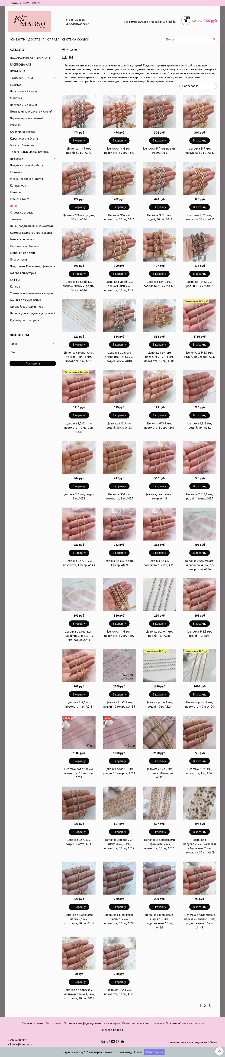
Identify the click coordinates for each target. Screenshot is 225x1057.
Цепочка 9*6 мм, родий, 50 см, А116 (79, 217)
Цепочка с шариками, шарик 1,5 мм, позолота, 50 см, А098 (119, 919)
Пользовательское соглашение (143, 1023)
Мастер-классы (112, 1029)
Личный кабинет (32, 1023)
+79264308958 (75, 19)
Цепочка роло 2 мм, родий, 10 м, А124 (159, 704)
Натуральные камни (23, 104)
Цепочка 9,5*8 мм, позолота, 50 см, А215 (200, 217)
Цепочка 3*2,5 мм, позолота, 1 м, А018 (78, 704)
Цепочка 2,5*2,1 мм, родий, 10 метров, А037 (200, 354)
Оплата (53, 39)
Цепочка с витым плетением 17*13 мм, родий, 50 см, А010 (119, 357)
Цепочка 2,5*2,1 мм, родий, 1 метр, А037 (199, 496)
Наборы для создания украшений (32, 313)
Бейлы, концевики (22, 239)
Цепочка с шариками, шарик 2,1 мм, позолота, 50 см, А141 (79, 919)
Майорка (16, 98)
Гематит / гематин (22, 145)
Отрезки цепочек (21, 212)
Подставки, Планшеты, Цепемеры (33, 266)
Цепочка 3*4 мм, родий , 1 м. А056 (79, 496)
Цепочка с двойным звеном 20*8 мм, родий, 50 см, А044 (79, 286)
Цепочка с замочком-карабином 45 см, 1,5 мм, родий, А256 (199, 565)
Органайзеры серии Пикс (26, 306)
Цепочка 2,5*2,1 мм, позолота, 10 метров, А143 (79, 427)
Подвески (16, 158)
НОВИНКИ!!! (17, 71)
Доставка (36, 39)
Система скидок (75, 39)
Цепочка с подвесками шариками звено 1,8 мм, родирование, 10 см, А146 (200, 921)
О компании (54, 1023)
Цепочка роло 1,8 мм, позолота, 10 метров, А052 (79, 773)
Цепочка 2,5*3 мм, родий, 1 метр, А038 (79, 842)
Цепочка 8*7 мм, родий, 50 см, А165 (159, 150)
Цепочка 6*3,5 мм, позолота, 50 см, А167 (159, 425)
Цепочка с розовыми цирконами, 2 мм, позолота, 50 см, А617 (119, 844)
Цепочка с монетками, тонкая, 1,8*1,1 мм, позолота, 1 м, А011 (79, 357)
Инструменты (19, 259)
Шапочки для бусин (23, 252)
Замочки (16, 219)
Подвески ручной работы (27, 165)
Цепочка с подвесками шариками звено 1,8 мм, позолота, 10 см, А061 (79, 994)
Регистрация (154, 1052)
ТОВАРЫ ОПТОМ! (22, 77)
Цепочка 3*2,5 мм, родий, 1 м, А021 (199, 633)
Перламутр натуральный (26, 118)
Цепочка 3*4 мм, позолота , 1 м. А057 (119, 496)
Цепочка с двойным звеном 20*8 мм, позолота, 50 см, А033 (119, 286)
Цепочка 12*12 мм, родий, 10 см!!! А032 (199, 284)
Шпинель (16, 172)
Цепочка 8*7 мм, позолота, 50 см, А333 (200, 150)
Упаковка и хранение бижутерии (31, 293)
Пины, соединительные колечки (31, 226)
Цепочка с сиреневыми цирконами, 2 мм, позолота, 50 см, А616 (159, 844)
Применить (32, 363)
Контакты (17, 39)
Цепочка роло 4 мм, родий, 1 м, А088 (159, 633)
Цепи (13, 205)
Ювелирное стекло (23, 131)
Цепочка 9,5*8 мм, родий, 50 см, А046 (159, 217)
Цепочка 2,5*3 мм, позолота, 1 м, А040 (199, 771)
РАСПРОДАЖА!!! (20, 64)
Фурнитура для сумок (25, 320)
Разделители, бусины (24, 246)
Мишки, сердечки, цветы (26, 178)
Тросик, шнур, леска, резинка (29, 151)
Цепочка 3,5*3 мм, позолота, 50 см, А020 (119, 992)
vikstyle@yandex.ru (78, 23)
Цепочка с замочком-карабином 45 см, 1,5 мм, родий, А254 (79, 635)
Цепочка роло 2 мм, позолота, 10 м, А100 (199, 704)
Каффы (15, 279)
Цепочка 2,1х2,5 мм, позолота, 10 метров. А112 (159, 773)
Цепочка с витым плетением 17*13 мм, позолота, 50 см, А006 (159, 357)
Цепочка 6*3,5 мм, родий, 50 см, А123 (119, 425)
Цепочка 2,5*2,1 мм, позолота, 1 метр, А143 (79, 563)
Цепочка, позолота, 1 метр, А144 (159, 496)
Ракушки (15, 125)
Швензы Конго (19, 199)
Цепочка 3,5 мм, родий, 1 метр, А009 (119, 563)
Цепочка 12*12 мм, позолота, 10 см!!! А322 (159, 284)
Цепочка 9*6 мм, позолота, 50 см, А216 (119, 217)
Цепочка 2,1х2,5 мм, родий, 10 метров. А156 (119, 704)
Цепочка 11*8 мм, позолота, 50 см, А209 (119, 633)
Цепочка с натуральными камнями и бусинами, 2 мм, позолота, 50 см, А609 (199, 846)
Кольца (15, 286)
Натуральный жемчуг (24, 91)
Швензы (15, 192)
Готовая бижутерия (23, 273)
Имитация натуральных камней (31, 111)
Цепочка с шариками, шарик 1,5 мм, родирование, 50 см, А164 (159, 921)
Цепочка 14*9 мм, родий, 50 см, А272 (79, 150)
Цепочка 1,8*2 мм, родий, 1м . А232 (199, 425)
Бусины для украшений (25, 300)
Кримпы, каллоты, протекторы (31, 232)
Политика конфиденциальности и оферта (92, 1023)
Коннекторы (18, 185)
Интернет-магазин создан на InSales (192, 1042)
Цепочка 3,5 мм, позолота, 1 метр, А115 (159, 563)
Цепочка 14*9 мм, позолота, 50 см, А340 (119, 150)
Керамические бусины (24, 138)
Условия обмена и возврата (185, 1023)
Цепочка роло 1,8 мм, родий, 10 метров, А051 (119, 771)
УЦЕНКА (15, 84)
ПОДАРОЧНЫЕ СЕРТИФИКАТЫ (30, 57)
